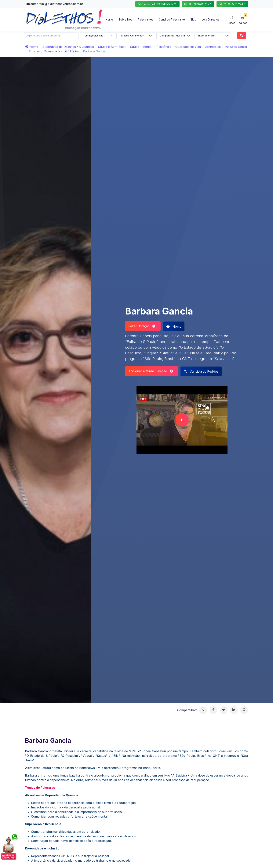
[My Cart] (242, 19)
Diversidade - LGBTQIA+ (61, 51)
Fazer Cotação (141, 326)
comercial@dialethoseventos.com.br (55, 4)
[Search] (231, 20)
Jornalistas (213, 47)
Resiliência (163, 47)
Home (31, 47)
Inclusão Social (236, 47)
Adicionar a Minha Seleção (150, 371)
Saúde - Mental (141, 47)
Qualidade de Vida (188, 47)
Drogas (34, 51)
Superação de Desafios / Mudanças (68, 47)
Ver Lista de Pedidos (201, 371)
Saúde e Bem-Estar (112, 47)
